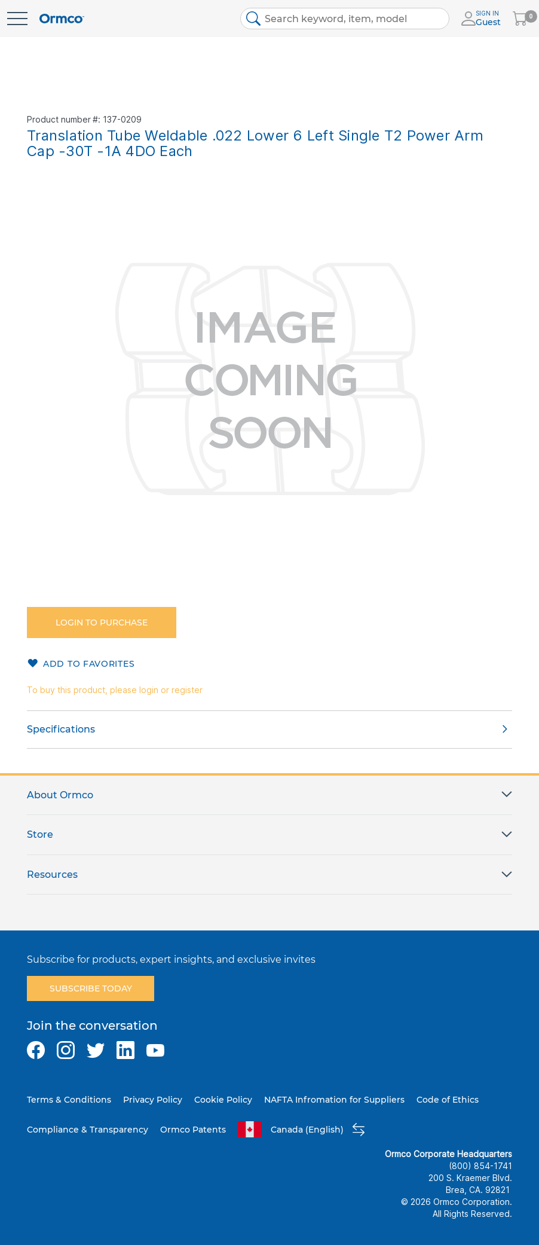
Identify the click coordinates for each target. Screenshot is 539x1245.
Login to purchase (102, 622)
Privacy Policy (152, 1099)
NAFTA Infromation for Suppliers (334, 1099)
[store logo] (61, 19)
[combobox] (344, 18)
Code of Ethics (447, 1099)
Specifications (61, 729)
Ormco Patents (193, 1129)
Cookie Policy (223, 1099)
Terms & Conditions (69, 1099)
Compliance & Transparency (87, 1129)
